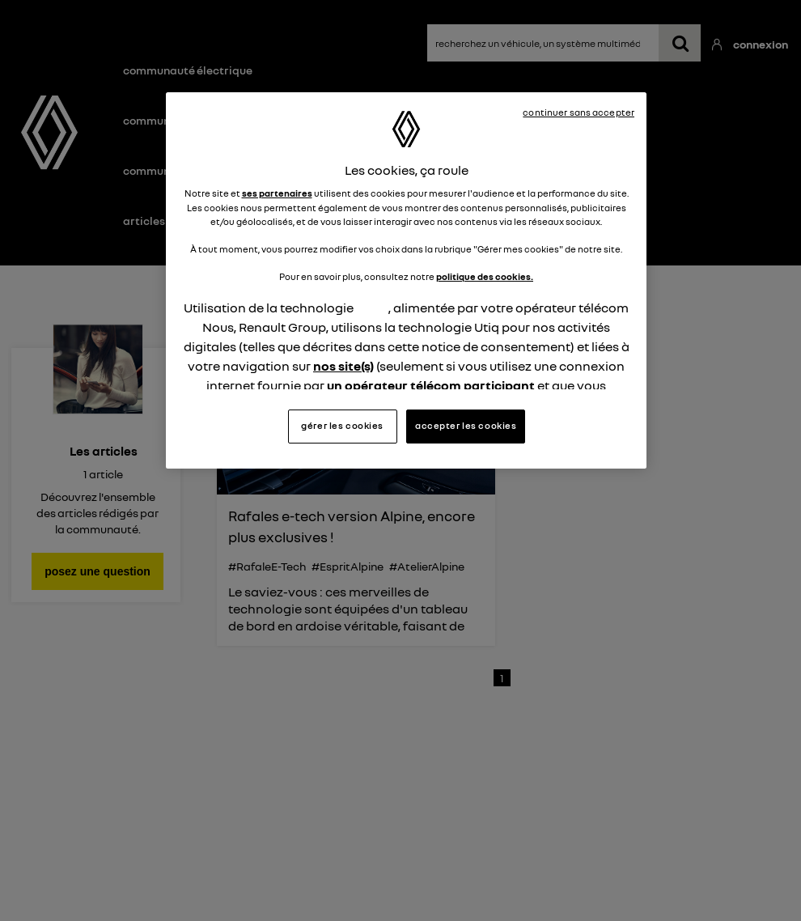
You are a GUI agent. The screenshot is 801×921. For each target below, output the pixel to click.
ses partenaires (277, 193)
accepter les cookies (465, 425)
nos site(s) (343, 366)
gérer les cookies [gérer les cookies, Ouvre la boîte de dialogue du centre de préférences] (342, 425)
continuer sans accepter (578, 112)
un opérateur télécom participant (431, 385)
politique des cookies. (484, 276)
